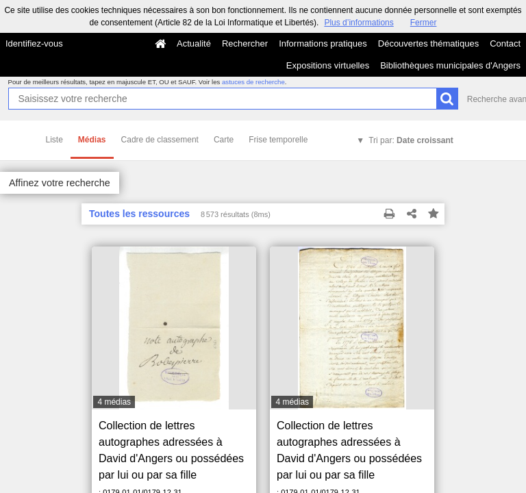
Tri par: (410, 140)
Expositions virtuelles (327, 65)
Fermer (423, 22)
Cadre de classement (160, 139)
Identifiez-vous (34, 43)
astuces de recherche (253, 82)
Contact (505, 43)
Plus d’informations (358, 22)
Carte (224, 139)
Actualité (194, 43)
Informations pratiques (323, 43)
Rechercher (245, 43)
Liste (54, 139)
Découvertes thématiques (428, 43)
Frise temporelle (278, 139)
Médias (92, 139)
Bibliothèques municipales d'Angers (450, 65)
